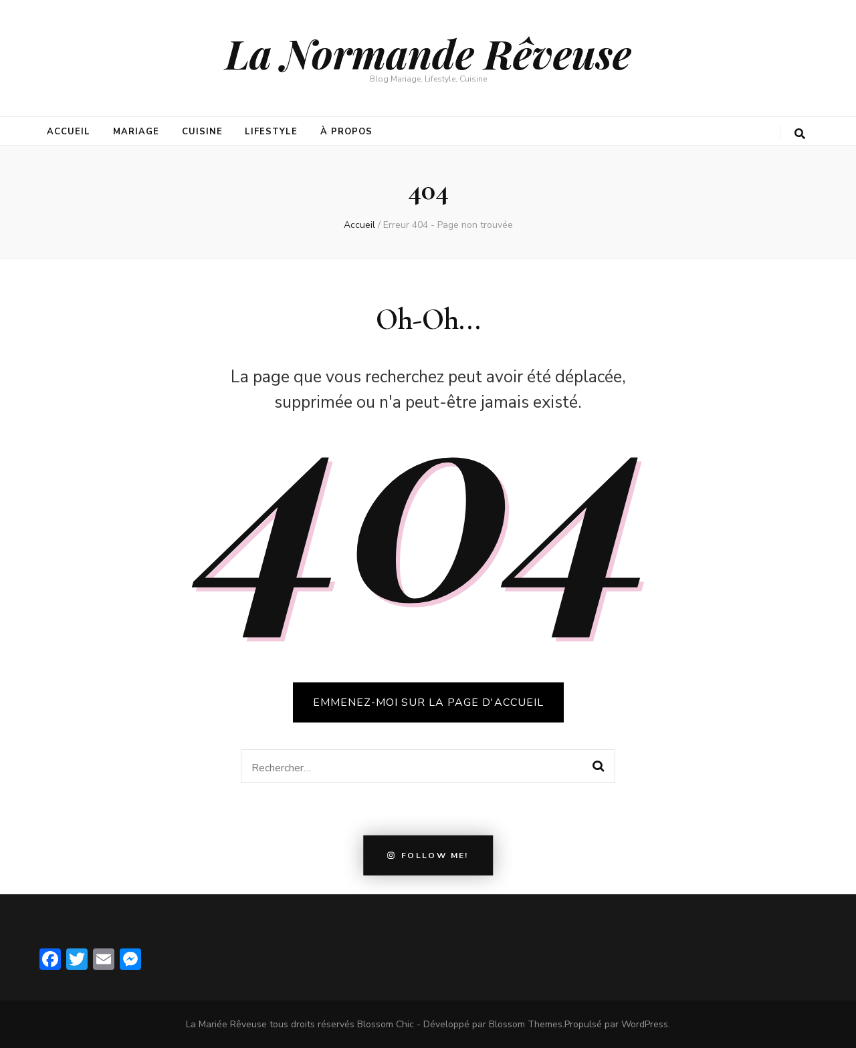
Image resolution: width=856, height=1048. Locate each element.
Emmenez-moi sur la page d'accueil (428, 702)
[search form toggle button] (799, 134)
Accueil (68, 132)
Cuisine (202, 132)
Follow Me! (428, 855)
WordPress (644, 1024)
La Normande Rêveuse (428, 53)
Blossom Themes (525, 1024)
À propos (346, 132)
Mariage (136, 132)
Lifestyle (271, 132)
